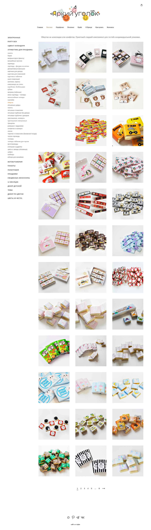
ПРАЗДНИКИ (13, 174)
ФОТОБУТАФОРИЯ (15, 162)
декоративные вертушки (16, 69)
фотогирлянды (13, 144)
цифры (10, 152)
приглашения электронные (17, 121)
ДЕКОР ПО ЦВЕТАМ (15, 194)
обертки (10, 102)
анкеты (10, 53)
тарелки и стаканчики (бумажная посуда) (22, 134)
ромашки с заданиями (15, 126)
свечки (10, 131)
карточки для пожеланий (16, 74)
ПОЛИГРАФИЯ (13, 170)
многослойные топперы (16, 97)
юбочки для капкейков (15, 157)
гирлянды (11, 63)
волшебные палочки (15, 61)
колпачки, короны (14, 82)
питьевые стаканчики (15, 110)
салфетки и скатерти (15, 128)
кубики (10, 89)
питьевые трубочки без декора (18, 113)
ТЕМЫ (10, 190)
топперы (11, 139)
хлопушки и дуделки (15, 147)
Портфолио (60, 27)
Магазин (49, 27)
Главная (40, 27)
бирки (10, 56)
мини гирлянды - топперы (17, 95)
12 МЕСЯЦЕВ (13, 182)
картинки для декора (15, 71)
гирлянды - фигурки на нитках (18, 66)
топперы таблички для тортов (18, 141)
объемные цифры (14, 105)
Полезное (70, 27)
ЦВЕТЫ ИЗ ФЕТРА (15, 198)
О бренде (89, 27)
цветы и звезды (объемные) (17, 149)
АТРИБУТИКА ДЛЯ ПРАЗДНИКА (20, 50)
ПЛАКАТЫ (11, 166)
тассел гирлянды (14, 136)
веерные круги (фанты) (16, 58)
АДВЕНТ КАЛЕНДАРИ (16, 46)
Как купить (99, 27)
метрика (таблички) (14, 92)
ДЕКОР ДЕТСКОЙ (14, 186)
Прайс (80, 27)
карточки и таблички (15, 76)
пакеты (10, 108)
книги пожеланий (14, 79)
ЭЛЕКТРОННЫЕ (14, 37)
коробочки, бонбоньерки (16, 87)
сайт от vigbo (75, 524)
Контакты (110, 27)
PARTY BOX (12, 41)
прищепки (11, 123)
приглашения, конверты (16, 118)
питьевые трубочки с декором (18, 115)
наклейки (11, 100)
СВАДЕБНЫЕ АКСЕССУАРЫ (19, 178)
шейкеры (11, 154)
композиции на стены (15, 84)
